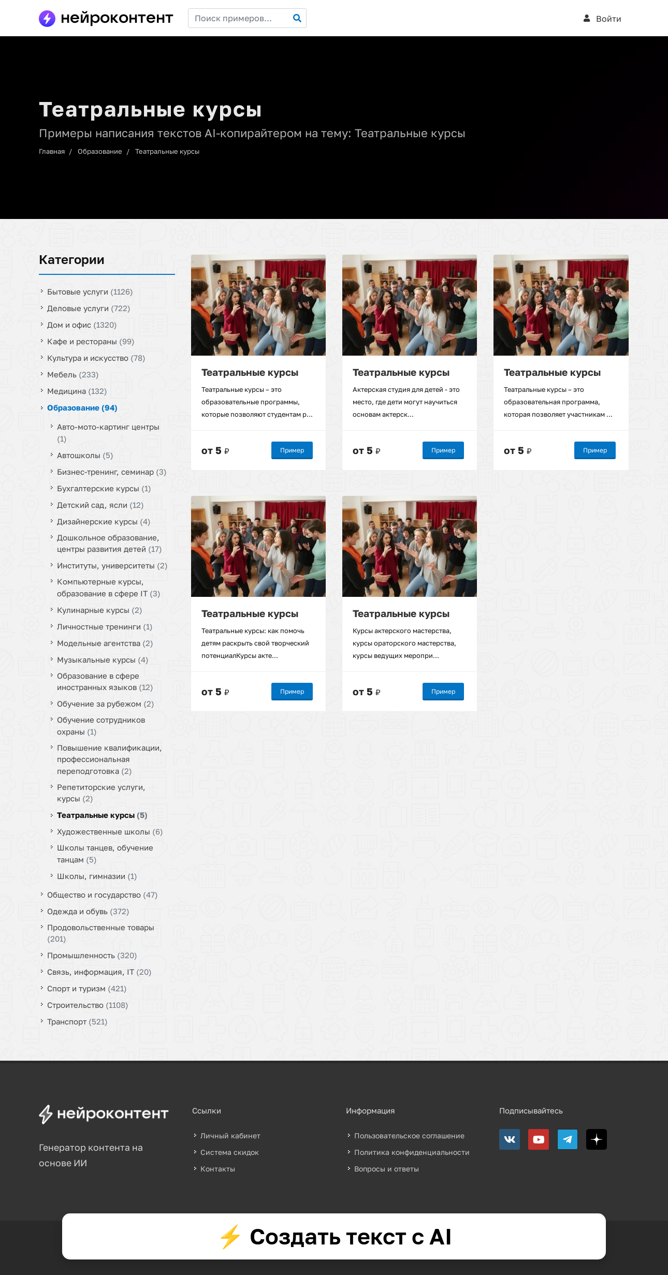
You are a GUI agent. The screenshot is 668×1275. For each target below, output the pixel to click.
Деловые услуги (88, 308)
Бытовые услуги (90, 291)
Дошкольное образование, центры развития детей (109, 542)
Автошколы (85, 454)
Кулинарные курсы (99, 609)
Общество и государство (102, 894)
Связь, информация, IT (99, 971)
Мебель (73, 374)
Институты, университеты (112, 565)
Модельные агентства (105, 642)
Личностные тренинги (105, 626)
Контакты (217, 1168)
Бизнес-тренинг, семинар (112, 471)
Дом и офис (82, 324)
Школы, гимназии (97, 875)
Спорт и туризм (87, 988)
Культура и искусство (96, 357)
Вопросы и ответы (386, 1168)
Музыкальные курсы (103, 659)
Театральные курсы (167, 151)
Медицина (77, 390)
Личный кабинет (230, 1135)
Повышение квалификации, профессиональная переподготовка (109, 758)
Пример (292, 450)
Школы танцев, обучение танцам (105, 853)
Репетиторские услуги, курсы (101, 792)
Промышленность (92, 955)
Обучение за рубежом (105, 703)
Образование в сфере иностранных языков (105, 681)
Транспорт (77, 1021)
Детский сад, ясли (100, 504)
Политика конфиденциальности (412, 1152)
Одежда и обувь (88, 910)
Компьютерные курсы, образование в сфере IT (109, 587)
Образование (100, 151)
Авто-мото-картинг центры (108, 432)
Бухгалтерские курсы (104, 487)
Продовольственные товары (100, 932)
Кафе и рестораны (91, 341)
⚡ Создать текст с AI (334, 1236)
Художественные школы (110, 831)
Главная (52, 151)
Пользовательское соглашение (409, 1135)
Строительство (87, 1004)
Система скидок (229, 1152)
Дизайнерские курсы (104, 520)
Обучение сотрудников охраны (101, 725)
